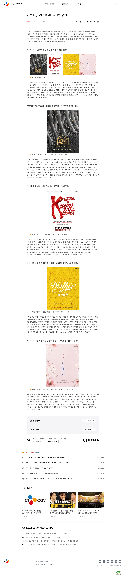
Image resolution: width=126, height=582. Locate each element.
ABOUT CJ (78, 4)
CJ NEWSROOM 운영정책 (41, 561)
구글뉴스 (116, 561)
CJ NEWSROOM (6, 4)
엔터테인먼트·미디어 (32, 21)
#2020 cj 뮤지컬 (52, 438)
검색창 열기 (116, 4)
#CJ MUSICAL (63, 438)
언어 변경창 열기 (120, 4)
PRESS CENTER (50, 4)
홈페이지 (120, 561)
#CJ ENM (41, 438)
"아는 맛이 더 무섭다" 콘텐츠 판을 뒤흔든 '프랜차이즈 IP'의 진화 (45, 533)
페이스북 (104, 561)
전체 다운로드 (88, 429)
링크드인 (108, 561)
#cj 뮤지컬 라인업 (37, 441)
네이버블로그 (112, 561)
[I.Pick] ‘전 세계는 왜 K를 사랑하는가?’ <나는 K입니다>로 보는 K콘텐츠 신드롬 (50, 544)
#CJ (34, 438)
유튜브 (100, 561)
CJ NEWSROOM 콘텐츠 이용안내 (43, 564)
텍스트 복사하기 (88, 420)
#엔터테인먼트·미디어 (51, 441)
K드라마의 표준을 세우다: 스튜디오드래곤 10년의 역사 (41, 537)
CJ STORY (65, 4)
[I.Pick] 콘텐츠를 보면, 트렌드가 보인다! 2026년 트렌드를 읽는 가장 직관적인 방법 (51, 541)
